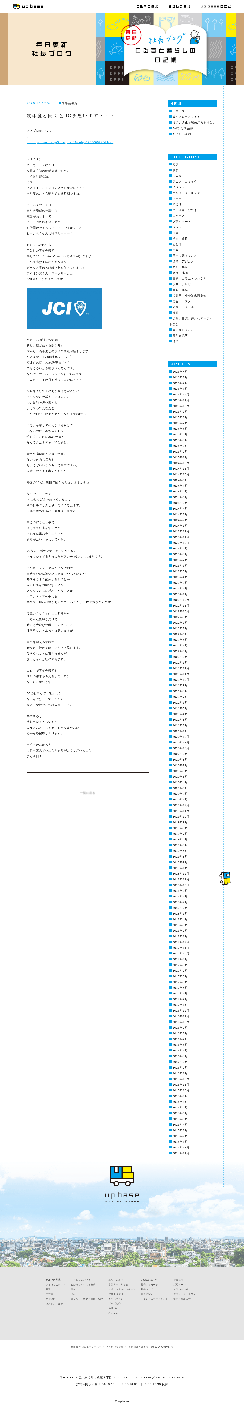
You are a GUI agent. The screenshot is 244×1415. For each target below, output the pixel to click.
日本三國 (179, 111)
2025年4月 (180, 440)
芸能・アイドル (183, 307)
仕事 (176, 232)
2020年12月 (181, 736)
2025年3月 (180, 445)
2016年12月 (181, 1010)
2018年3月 (180, 925)
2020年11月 (181, 742)
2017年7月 (180, 970)
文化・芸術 (180, 267)
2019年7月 (180, 833)
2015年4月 (180, 1124)
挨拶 (176, 170)
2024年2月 (180, 520)
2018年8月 (180, 896)
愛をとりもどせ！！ (186, 116)
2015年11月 (181, 1084)
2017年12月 (181, 942)
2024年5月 (180, 502)
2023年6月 (180, 565)
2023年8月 (180, 554)
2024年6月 (180, 497)
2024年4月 (180, 508)
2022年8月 (180, 622)
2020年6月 (180, 771)
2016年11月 (181, 1016)
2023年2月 (180, 588)
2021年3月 (180, 719)
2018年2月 (180, 930)
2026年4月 (180, 371)
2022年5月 (180, 639)
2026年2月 (180, 383)
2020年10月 (181, 748)
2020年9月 (180, 753)
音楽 (176, 341)
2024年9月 (180, 480)
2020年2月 (180, 793)
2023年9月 (180, 548)
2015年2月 (180, 1136)
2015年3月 (180, 1130)
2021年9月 (180, 685)
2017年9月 (180, 959)
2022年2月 (180, 656)
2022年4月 (180, 645)
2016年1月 (180, 1073)
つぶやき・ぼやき (185, 210)
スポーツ (179, 198)
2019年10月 (181, 816)
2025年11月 (181, 400)
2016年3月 (180, 1061)
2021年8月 (180, 691)
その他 (177, 204)
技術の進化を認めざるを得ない (194, 122)
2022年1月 (180, 662)
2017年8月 (180, 964)
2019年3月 (180, 856)
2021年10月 (181, 679)
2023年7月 (180, 559)
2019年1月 (180, 867)
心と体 (177, 244)
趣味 (176, 312)
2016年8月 (180, 1033)
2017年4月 (180, 987)
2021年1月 (180, 731)
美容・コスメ (182, 301)
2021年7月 (180, 696)
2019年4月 (180, 850)
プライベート (182, 221)
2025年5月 (180, 434)
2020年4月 (180, 782)
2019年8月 (180, 828)
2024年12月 (181, 463)
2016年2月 (180, 1067)
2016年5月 (180, 1050)
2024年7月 (180, 491)
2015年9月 (180, 1096)
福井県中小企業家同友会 (189, 295)
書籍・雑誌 (180, 289)
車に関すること (183, 329)
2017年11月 (181, 947)
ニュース (179, 215)
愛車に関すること (185, 255)
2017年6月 (180, 976)
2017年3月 (180, 993)
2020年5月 (180, 776)
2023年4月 (180, 577)
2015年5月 (180, 1118)
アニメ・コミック (185, 181)
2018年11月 (181, 879)
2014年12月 (181, 1147)
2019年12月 (181, 805)
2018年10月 (181, 885)
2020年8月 (180, 759)
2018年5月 (180, 913)
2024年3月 (180, 514)
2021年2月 (180, 725)
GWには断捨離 (183, 128)
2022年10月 (181, 611)
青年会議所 (69, 103)
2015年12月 (181, 1079)
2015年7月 (180, 1107)
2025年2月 (180, 451)
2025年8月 (180, 417)
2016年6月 (180, 1044)
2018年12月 (181, 873)
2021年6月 (180, 702)
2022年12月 (181, 599)
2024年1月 (180, 525)
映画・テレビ (182, 284)
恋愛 (176, 250)
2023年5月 (180, 571)
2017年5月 (180, 982)
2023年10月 (181, 542)
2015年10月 (181, 1090)
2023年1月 (180, 594)
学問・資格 (180, 238)
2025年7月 (180, 423)
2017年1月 (180, 1004)
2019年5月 (180, 845)
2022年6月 (180, 634)
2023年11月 (181, 537)
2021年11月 (181, 674)
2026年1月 (180, 388)
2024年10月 (181, 474)
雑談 (176, 164)
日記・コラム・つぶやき (189, 278)
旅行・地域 (180, 272)
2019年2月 (180, 862)
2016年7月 (180, 1039)
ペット (177, 227)
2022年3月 (180, 651)
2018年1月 (180, 936)
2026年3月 (180, 377)
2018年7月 (180, 902)
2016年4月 (180, 1056)
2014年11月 (181, 1153)
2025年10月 (181, 405)
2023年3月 (180, 582)
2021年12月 (181, 668)
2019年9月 (180, 822)
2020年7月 (180, 765)
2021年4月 (180, 713)
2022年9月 (180, 617)
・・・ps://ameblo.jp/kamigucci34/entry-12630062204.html (70, 142)
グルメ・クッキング (186, 193)
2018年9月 (180, 890)
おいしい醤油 (182, 134)
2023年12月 (181, 531)
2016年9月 (180, 1027)
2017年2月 (180, 999)
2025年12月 (181, 394)
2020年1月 (180, 799)
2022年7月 (180, 628)
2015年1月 (180, 1141)
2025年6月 (180, 428)
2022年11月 (181, 605)
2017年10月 (181, 953)
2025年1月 (180, 457)
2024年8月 (180, 485)
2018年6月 (180, 907)
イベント (179, 187)
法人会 (177, 175)
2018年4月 (180, 919)
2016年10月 (181, 1022)
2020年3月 (180, 788)
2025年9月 (180, 411)
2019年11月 (181, 810)
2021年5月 (180, 708)
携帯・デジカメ (183, 261)
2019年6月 (180, 839)
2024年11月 (181, 468)
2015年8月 (180, 1101)
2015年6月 (180, 1113)
